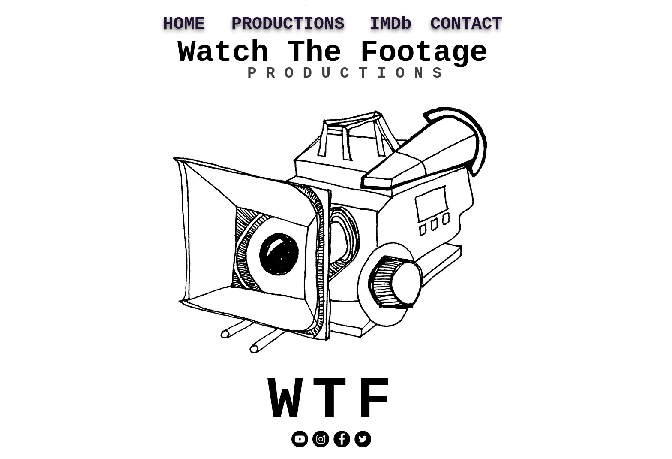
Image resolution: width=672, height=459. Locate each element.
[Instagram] (320, 439)
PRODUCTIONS (288, 24)
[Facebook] (341, 439)
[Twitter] (362, 439)
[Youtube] (299, 439)
